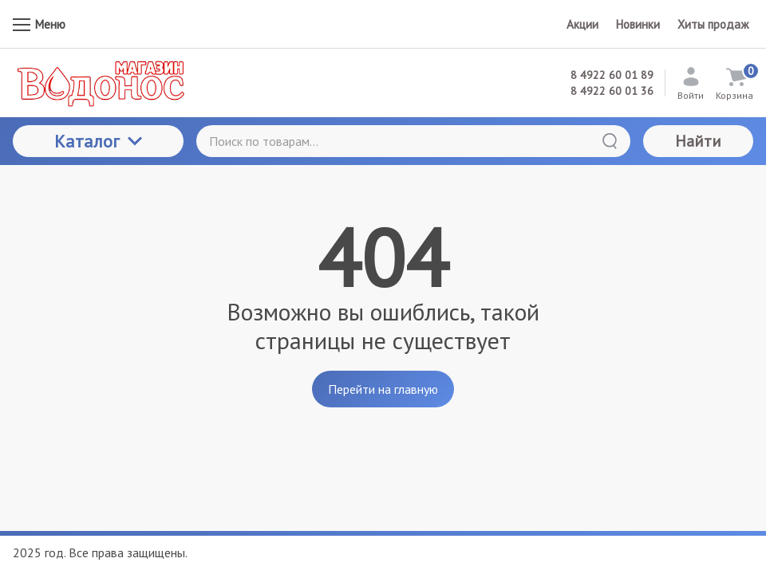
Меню (39, 24)
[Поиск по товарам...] (413, 141)
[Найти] (610, 141)
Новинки (638, 24)
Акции (582, 24)
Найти (698, 141)
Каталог (98, 141)
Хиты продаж (712, 24)
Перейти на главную (383, 389)
